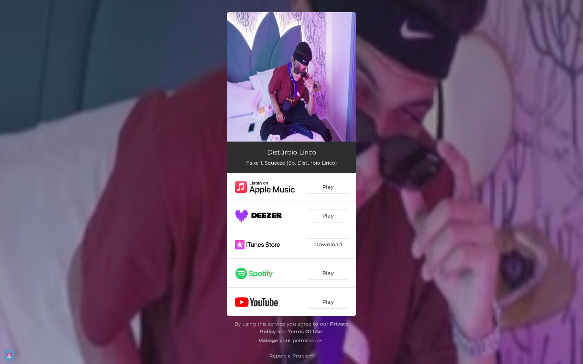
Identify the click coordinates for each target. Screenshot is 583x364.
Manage (268, 340)
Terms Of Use (305, 331)
